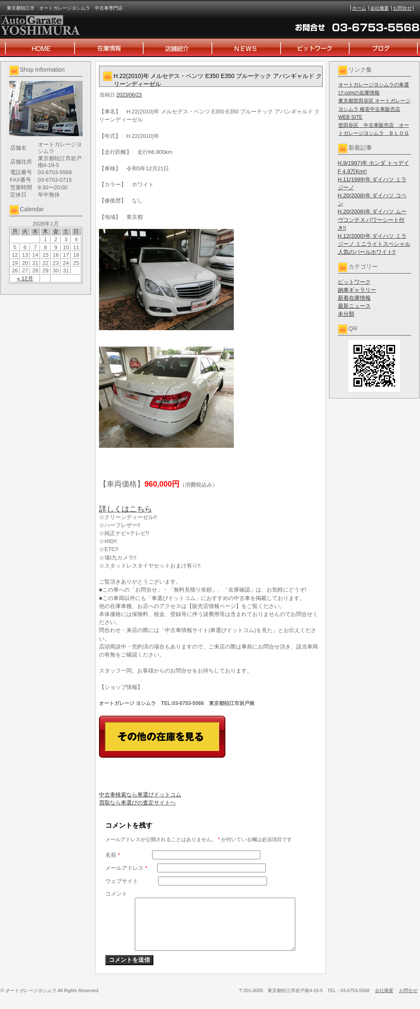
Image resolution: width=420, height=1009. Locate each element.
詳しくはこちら (125, 509)
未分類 (346, 314)
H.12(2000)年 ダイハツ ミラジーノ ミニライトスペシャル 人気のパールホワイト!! (374, 244)
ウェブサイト (121, 881)
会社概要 (379, 8)
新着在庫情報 (354, 298)
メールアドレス (126, 868)
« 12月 (25, 278)
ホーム (359, 8)
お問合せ (402, 8)
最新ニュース (354, 306)
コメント (116, 894)
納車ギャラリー (357, 290)
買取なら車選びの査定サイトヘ (137, 802)
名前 (112, 855)
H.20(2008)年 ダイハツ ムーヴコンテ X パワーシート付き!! (372, 219)
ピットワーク (354, 282)
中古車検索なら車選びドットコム (140, 794)
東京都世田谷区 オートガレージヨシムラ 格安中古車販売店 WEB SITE (374, 109)
